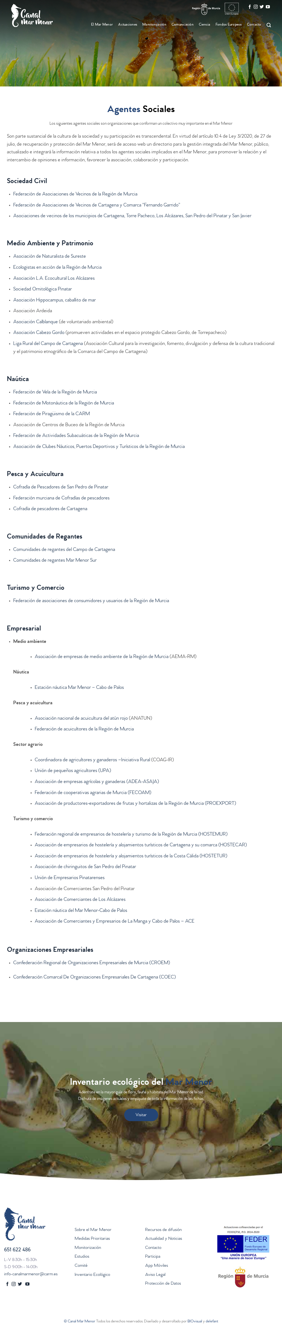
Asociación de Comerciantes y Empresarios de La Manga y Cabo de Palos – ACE (114, 921)
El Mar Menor (102, 25)
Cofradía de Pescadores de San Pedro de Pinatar (60, 487)
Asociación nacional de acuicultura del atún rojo (81, 718)
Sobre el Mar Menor (93, 1230)
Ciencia (204, 25)
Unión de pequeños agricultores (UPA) (73, 771)
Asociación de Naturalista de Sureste (49, 256)
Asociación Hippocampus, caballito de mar (54, 300)
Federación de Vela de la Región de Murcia (55, 392)
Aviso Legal (155, 1275)
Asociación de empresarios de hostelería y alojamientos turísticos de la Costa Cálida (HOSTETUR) (131, 856)
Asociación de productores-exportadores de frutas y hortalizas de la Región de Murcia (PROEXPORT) (135, 803)
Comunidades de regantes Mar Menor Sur (55, 560)
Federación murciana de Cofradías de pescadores (61, 498)
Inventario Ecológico (92, 1275)
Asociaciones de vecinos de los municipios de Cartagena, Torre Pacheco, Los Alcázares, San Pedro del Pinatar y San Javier (132, 216)
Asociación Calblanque (35, 322)
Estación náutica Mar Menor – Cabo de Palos (79, 688)
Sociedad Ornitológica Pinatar (42, 289)
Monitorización (154, 25)
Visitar (141, 1115)
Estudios (82, 1257)
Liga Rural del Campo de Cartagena (48, 344)
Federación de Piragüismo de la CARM (51, 414)
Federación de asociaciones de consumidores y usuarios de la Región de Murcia (91, 601)
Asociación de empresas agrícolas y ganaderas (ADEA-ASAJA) (97, 782)
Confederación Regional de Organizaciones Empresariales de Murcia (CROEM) (91, 963)
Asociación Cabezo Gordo (38, 333)
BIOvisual (195, 1322)
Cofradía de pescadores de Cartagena (50, 509)
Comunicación (183, 25)
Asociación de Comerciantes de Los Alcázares (80, 900)
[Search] (268, 25)
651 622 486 (17, 1250)
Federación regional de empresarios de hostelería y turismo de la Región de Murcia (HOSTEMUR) (131, 834)
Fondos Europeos (229, 25)
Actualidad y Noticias (163, 1239)
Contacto (254, 25)
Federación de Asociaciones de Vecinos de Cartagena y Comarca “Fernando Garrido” (96, 205)
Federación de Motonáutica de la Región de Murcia (63, 403)
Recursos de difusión (163, 1230)
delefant (212, 1322)
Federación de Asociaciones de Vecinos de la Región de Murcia (75, 194)
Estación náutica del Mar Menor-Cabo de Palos (81, 911)
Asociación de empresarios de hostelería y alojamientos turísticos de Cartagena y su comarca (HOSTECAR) (141, 845)
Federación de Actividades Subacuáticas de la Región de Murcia (76, 436)
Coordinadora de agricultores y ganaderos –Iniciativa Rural (92, 760)
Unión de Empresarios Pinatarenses (70, 878)
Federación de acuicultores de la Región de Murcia (84, 729)
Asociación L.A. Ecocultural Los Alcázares (54, 278)
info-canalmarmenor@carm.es (31, 1274)
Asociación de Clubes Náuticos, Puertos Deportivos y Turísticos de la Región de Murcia (99, 447)
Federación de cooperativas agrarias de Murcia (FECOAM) (93, 793)
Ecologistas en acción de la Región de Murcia (57, 267)
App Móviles (156, 1266)
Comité (81, 1266)
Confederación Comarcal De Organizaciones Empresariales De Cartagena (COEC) (94, 977)
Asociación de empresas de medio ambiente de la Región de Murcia (102, 657)
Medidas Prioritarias (92, 1239)
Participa (152, 1257)
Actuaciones (127, 25)
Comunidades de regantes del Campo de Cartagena (64, 550)
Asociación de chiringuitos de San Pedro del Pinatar (85, 867)
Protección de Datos (163, 1284)
